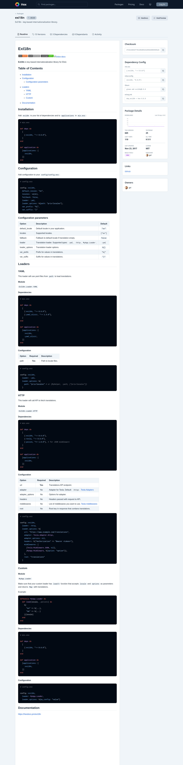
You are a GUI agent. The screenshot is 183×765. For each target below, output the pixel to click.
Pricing (131, 4)
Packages (119, 4)
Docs (142, 4)
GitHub (128, 171)
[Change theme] (150, 4)
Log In (162, 4)
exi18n (19, 18)
